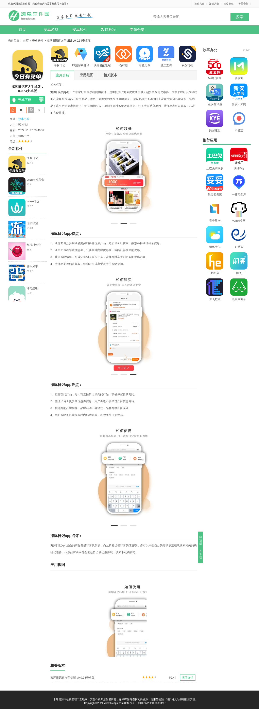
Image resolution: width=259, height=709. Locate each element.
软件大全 (199, 3)
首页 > (27, 40)
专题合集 (243, 3)
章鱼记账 (144, 56)
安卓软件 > (39, 40)
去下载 (201, 554)
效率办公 (24, 118)
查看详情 (187, 677)
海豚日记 (59, 56)
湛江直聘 (166, 56)
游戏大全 (214, 3)
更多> (246, 50)
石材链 (123, 56)
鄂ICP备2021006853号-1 (152, 703)
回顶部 (201, 540)
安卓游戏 (51, 30)
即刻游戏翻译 (80, 56)
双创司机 (187, 56)
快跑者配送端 (102, 56)
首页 (22, 30)
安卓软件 (79, 30)
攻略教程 (229, 3)
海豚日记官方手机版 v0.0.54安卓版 (69, 40)
